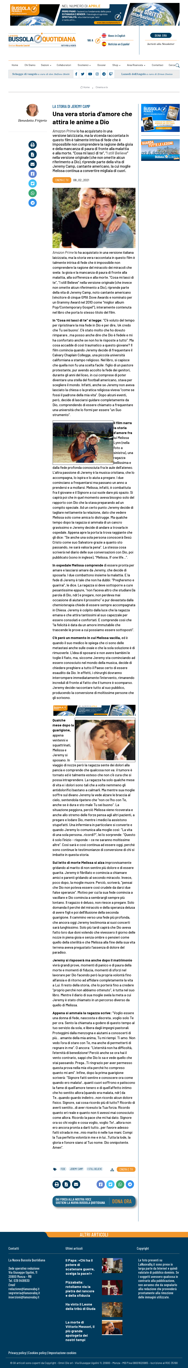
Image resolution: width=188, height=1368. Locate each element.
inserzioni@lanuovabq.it (23, 1297)
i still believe (94, 1169)
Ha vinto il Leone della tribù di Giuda (80, 1306)
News (116, 36)
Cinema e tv (102, 87)
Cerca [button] (174, 65)
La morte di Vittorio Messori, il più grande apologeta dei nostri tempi (80, 1331)
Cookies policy (37, 1353)
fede (63, 1169)
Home (15, 65)
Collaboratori (64, 65)
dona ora (161, 35)
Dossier (101, 65)
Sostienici (83, 65)
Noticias (118, 44)
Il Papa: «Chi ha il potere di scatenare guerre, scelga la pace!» (80, 1266)
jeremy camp (76, 1169)
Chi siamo (30, 65)
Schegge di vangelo (24, 74)
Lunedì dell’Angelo (133, 74)
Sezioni (45, 65)
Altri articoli (94, 1234)
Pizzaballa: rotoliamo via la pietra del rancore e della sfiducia (80, 1288)
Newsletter (160, 44)
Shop (115, 65)
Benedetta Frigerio (32, 120)
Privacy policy (17, 1353)
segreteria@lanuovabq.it (24, 1293)
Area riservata (135, 65)
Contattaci (157, 65)
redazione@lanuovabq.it (23, 1289)
